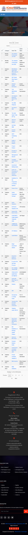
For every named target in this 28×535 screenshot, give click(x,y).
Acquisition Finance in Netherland (14, 257)
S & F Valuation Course (5, 472)
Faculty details (3, 494)
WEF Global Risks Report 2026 (14, 79)
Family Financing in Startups (14, 194)
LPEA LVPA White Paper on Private (15, 280)
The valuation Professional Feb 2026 (15, 62)
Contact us (17, 494)
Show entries (14, 43)
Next (16, 378)
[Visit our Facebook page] (1, 517)
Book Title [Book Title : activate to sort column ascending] (14, 50)
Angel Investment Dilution (14, 245)
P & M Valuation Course (5, 469)
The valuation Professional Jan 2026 (14, 55)
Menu (3, 14)
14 (11, 378)
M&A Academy (15, 361)
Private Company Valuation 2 (14, 356)
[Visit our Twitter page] (5, 517)
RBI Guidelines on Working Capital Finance (15, 330)
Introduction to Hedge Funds (14, 296)
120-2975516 (17, 420)
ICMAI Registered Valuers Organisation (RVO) (15, 523)
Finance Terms (15, 188)
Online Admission (4, 490)
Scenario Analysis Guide (14, 343)
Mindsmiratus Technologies (21, 531)
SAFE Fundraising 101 (14, 135)
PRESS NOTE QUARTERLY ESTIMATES (15, 274)
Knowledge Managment (13, 32)
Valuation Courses (18, 467)
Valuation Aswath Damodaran (14, 85)
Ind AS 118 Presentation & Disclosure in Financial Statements (15, 172)
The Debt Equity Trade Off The (14, 115)
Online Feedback (4, 492)
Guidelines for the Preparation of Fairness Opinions (15, 181)
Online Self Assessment (19, 492)
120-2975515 (11, 420)
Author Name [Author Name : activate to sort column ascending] (21, 49)
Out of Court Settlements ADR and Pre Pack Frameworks (14, 321)
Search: (14, 45)
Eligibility (16, 485)
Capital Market (14, 235)
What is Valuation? (4, 467)
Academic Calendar (18, 487)
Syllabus (2, 485)
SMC (13, 290)
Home (4, 32)
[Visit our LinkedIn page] (8, 517)
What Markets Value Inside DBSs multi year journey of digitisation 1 (15, 71)
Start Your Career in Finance (14, 121)
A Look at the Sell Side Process (15, 263)
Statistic (13, 284)
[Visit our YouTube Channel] (12, 517)
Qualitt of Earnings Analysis (13, 142)
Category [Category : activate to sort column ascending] (7, 50)
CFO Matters (14, 231)
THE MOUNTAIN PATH (14, 91)
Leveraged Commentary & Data (15, 161)
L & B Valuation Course (19, 469)
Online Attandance (18, 490)
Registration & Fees (4, 487)
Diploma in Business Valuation (20, 472)
